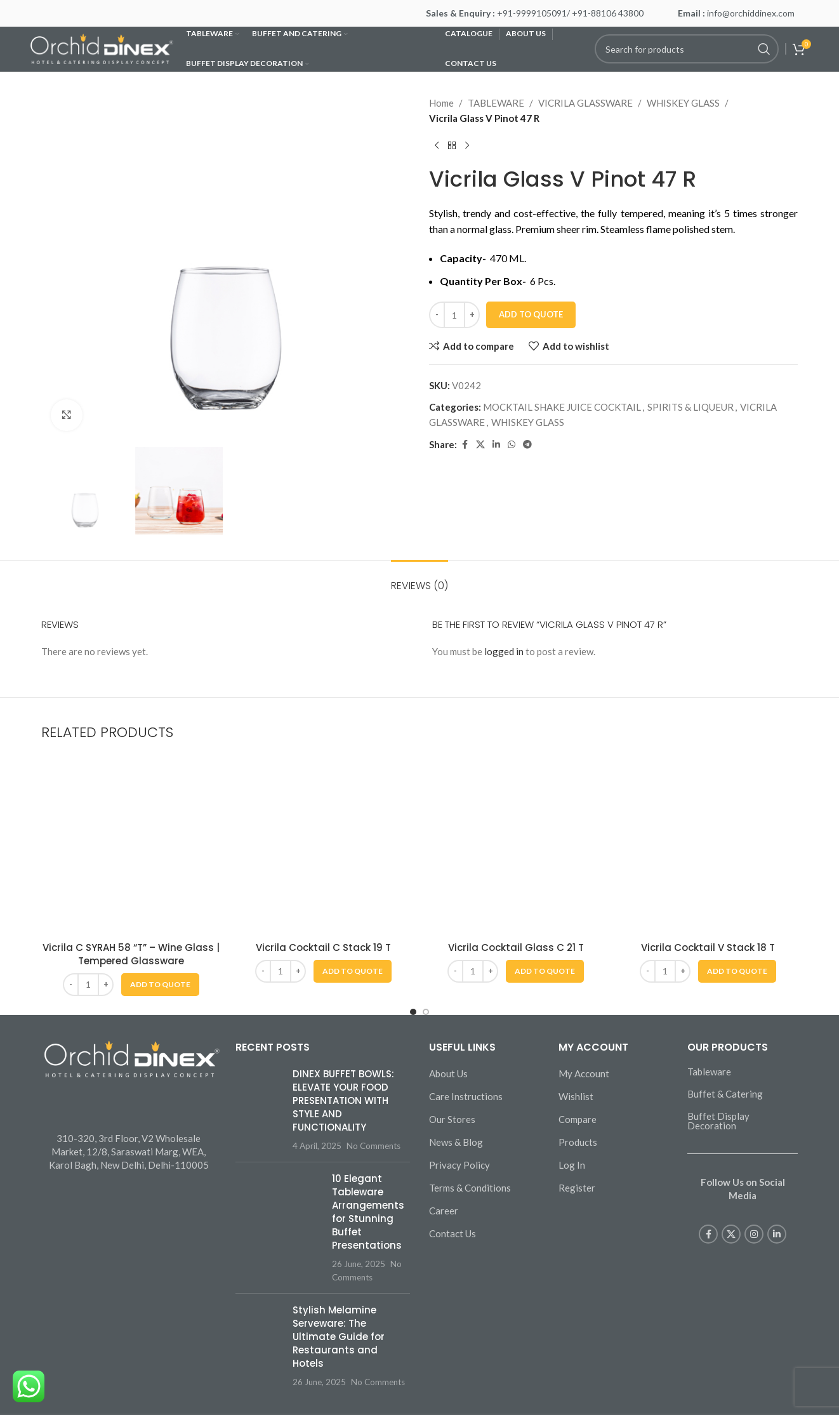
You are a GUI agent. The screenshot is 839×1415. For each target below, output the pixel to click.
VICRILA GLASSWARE (585, 103)
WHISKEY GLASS (683, 103)
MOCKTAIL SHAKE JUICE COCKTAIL (562, 407)
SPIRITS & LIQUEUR (690, 407)
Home (441, 103)
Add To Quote (531, 314)
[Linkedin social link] (496, 444)
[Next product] (467, 146)
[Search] (687, 48)
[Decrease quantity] (437, 315)
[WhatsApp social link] (511, 444)
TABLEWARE (496, 103)
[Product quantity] (454, 315)
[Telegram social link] (527, 444)
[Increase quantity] (472, 315)
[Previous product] (436, 146)
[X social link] (480, 444)
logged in (504, 651)
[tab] (419, 579)
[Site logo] (101, 47)
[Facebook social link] (464, 444)
